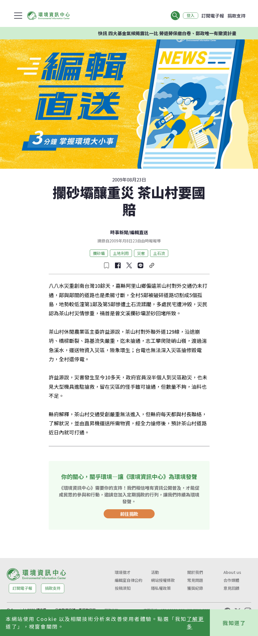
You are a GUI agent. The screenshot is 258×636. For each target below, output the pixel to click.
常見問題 (195, 580)
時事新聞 (119, 232)
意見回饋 (231, 588)
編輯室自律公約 (128, 580)
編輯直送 (139, 232)
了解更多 (195, 622)
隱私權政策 (161, 588)
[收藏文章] (106, 265)
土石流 (159, 253)
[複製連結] (152, 265)
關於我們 (195, 572)
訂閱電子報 (212, 15)
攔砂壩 (99, 253)
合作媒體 (231, 580)
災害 (141, 253)
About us (232, 572)
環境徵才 (123, 572)
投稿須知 (123, 588)
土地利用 (121, 253)
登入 (191, 15)
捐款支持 (236, 15)
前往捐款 (129, 513)
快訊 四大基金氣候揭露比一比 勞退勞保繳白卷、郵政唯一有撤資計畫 (175, 33)
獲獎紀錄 (195, 588)
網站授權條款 (163, 580)
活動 (155, 572)
